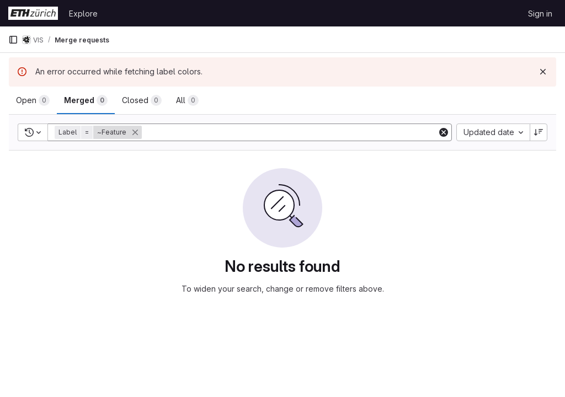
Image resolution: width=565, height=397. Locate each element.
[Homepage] (33, 13)
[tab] (33, 100)
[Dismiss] (543, 71)
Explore (83, 13)
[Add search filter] (290, 132)
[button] (99, 132)
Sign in (540, 13)
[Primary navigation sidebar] (13, 40)
